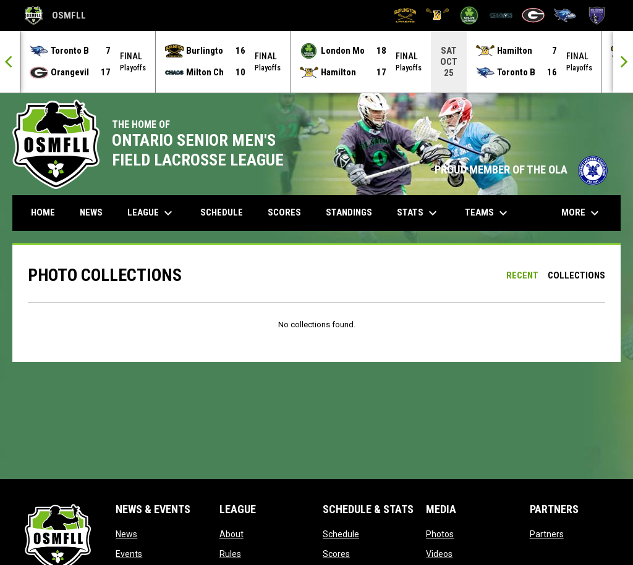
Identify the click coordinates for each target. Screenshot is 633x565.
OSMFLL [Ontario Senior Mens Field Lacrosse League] (55, 15)
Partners (547, 534)
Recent (522, 275)
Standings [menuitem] (349, 212)
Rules (230, 554)
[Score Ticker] (316, 62)
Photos (440, 534)
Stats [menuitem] (418, 213)
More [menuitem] (581, 213)
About (231, 534)
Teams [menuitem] (488, 213)
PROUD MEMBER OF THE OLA (521, 170)
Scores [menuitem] (284, 212)
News (126, 534)
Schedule (341, 534)
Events (129, 554)
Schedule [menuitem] (221, 212)
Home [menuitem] (43, 212)
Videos (439, 554)
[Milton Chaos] (501, 15)
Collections (576, 275)
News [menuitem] (91, 212)
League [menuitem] (151, 213)
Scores (336, 554)
